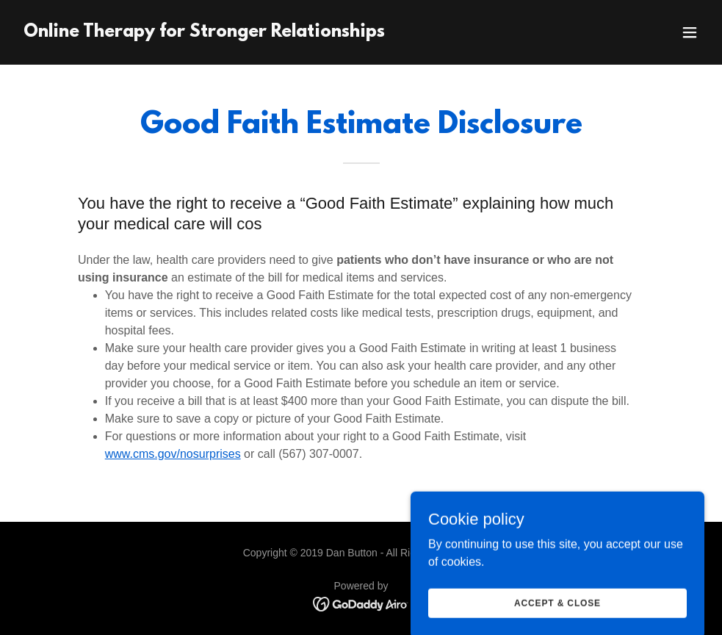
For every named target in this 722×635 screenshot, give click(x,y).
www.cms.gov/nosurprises (173, 454)
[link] (204, 32)
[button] (689, 32)
